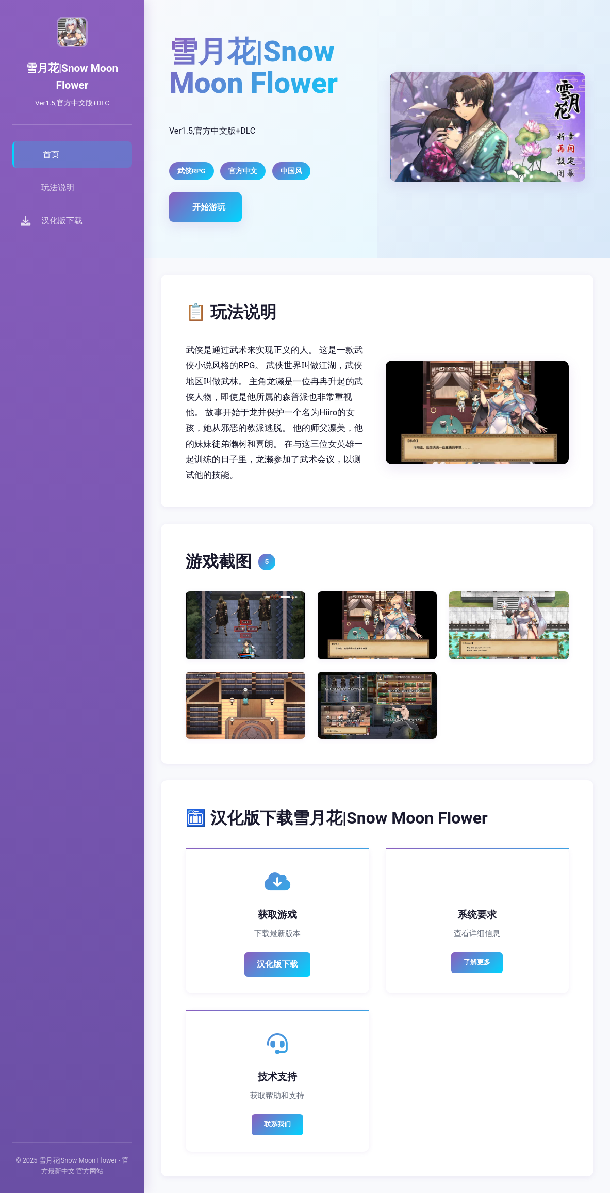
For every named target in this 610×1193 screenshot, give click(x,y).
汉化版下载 (277, 964)
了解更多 (477, 962)
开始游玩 (208, 207)
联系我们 (277, 1124)
